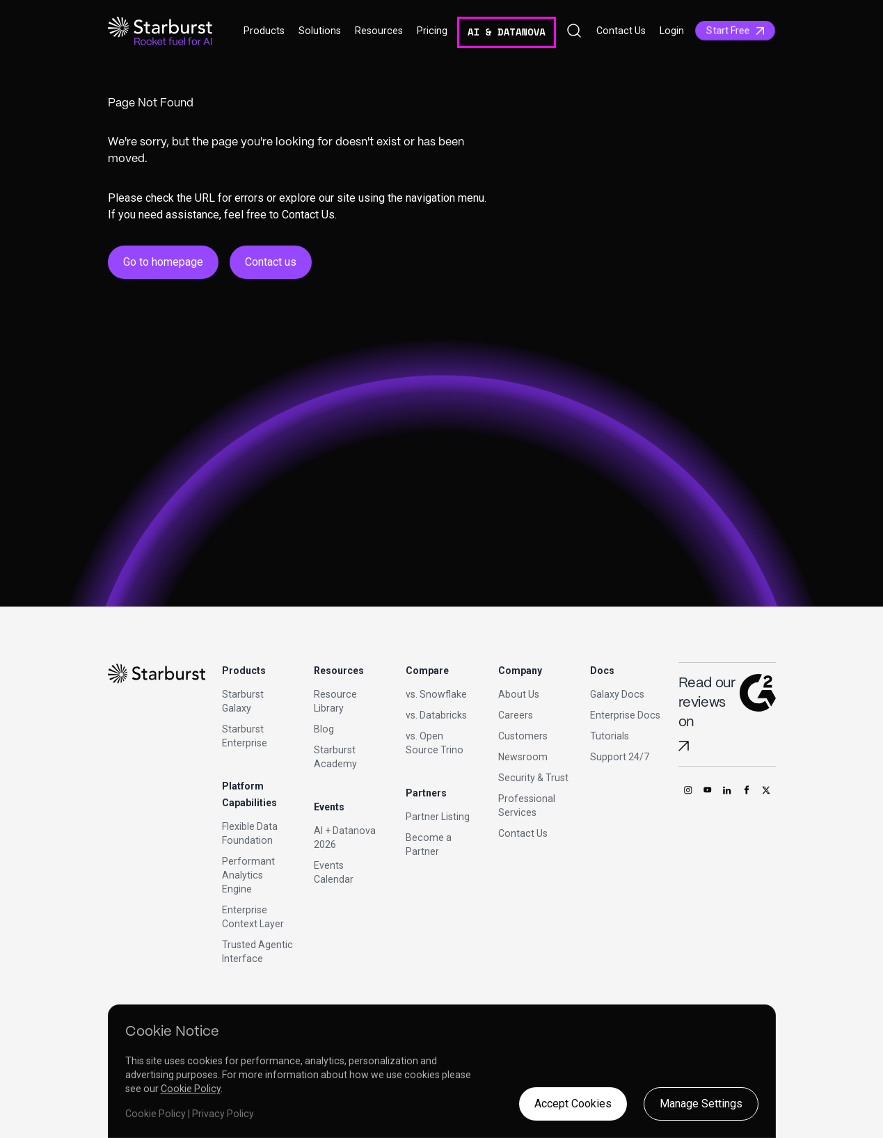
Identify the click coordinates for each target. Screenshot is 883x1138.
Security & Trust (533, 777)
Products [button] (264, 30)
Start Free (735, 30)
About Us (518, 694)
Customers (523, 736)
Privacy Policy (223, 1113)
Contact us (270, 262)
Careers (515, 715)
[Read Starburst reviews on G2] (683, 746)
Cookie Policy (191, 1088)
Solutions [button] (320, 30)
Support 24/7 (619, 756)
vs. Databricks (436, 715)
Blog (324, 729)
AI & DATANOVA (507, 31)
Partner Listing (438, 816)
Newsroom (523, 756)
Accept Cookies (573, 1103)
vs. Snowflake (436, 694)
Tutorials (609, 736)
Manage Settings (701, 1103)
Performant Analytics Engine (248, 875)
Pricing (432, 30)
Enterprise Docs (625, 715)
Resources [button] (379, 30)
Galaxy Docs (617, 694)
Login (672, 30)
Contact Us (621, 30)
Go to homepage (163, 262)
